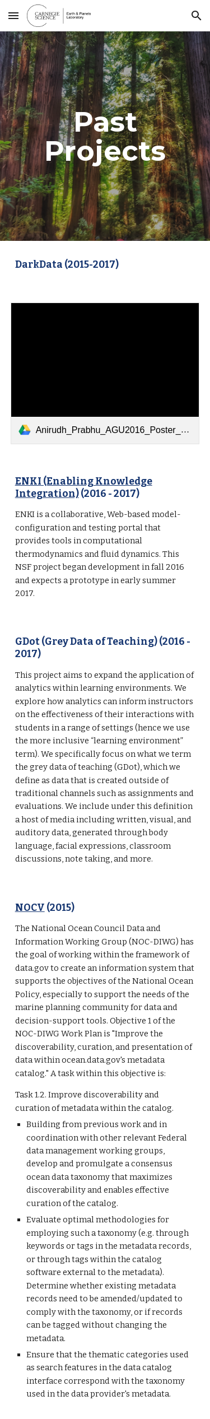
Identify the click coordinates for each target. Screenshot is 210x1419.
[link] (105, 373)
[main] (105, 136)
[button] (13, 15)
